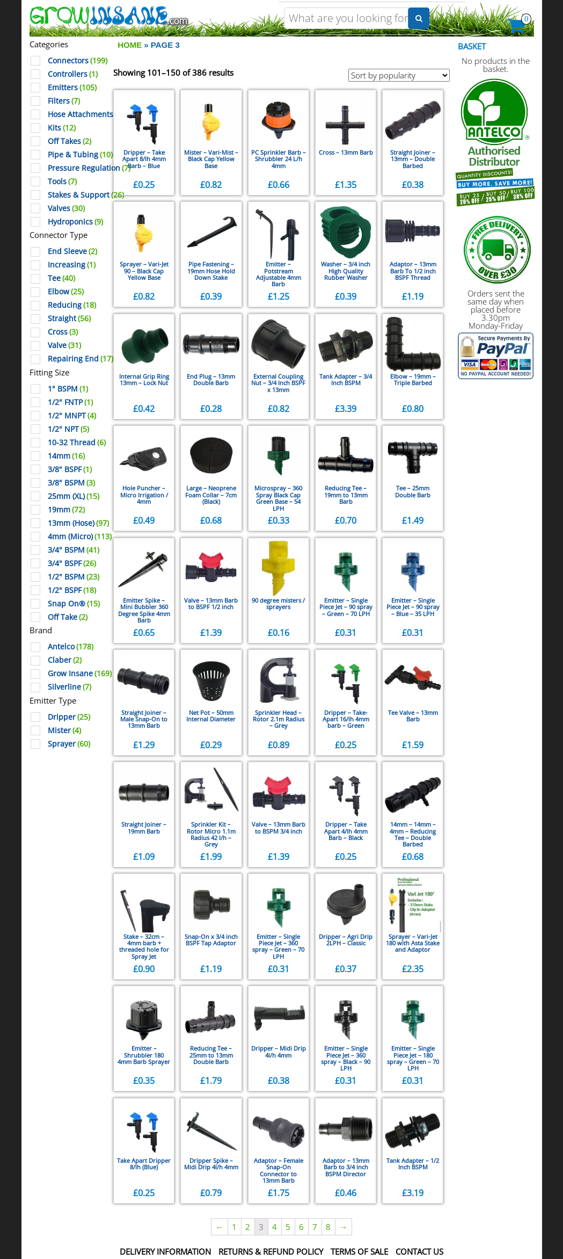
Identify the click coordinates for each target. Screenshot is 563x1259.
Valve (64, 345)
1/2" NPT (68, 429)
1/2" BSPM (73, 577)
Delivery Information (165, 1251)
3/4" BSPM (73, 550)
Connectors (77, 61)
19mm (66, 510)
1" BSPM (68, 389)
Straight (69, 318)
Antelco (70, 647)
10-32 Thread (77, 442)
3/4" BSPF (72, 563)
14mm (66, 456)
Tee (61, 278)
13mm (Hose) (78, 523)
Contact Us (419, 1251)
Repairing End (80, 359)
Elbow (66, 292)
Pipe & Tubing (80, 155)
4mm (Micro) (80, 536)
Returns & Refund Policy (270, 1251)
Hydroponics (75, 222)
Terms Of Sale (359, 1251)
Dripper (69, 717)
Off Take (67, 617)
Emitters (72, 87)
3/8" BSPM (71, 483)
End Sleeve (72, 251)
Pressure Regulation (89, 168)
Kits (62, 128)
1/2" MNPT (72, 416)
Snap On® (74, 604)
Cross (63, 332)
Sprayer (69, 744)
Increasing (72, 265)
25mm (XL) (73, 496)
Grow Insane (80, 673)
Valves (66, 208)
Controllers (73, 74)
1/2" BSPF (72, 590)
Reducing (72, 305)
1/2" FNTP (70, 402)
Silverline (69, 687)
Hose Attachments (85, 114)
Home (130, 44)
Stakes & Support (86, 195)
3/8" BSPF (70, 469)
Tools (62, 181)
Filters (64, 101)
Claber (65, 660)
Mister (64, 730)
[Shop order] (399, 75)
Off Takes (69, 141)
